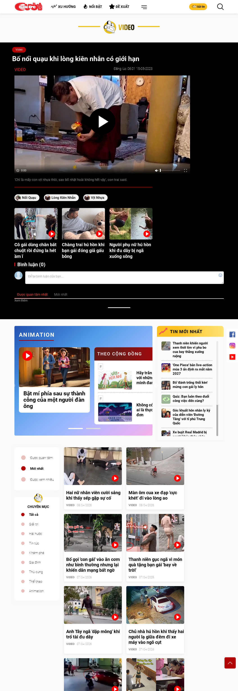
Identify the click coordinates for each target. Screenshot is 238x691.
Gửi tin (198, 6)
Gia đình (35, 562)
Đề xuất (119, 6)
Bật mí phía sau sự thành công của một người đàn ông (54, 399)
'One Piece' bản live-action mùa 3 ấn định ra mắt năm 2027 (192, 369)
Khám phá (36, 553)
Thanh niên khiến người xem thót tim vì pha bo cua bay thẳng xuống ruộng (190, 349)
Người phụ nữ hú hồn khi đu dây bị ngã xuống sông (130, 250)
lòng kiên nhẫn (63, 198)
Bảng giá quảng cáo (205, 636)
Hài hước (35, 534)
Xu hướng (63, 6)
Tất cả (33, 515)
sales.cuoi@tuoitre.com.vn (33, 663)
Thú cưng (36, 572)
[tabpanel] (54, 380)
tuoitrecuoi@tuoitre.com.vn (140, 657)
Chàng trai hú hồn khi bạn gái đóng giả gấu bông (83, 250)
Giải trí (33, 524)
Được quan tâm (41, 458)
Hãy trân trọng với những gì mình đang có (149, 377)
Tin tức (34, 543)
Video (19, 49)
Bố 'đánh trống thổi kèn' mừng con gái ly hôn (190, 385)
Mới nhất (36, 469)
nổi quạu (29, 198)
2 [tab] (93, 428)
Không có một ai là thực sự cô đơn (150, 410)
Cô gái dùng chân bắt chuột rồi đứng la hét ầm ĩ (35, 250)
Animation (36, 591)
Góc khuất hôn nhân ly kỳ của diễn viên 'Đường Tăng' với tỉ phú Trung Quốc (191, 416)
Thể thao (35, 582)
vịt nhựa (97, 198)
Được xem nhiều (42, 480)
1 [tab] (75, 428)
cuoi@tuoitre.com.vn (83, 657)
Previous (13, 385)
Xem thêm (20, 300)
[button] (143, 7)
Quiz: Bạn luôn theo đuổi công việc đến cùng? (191, 398)
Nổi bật (92, 6)
